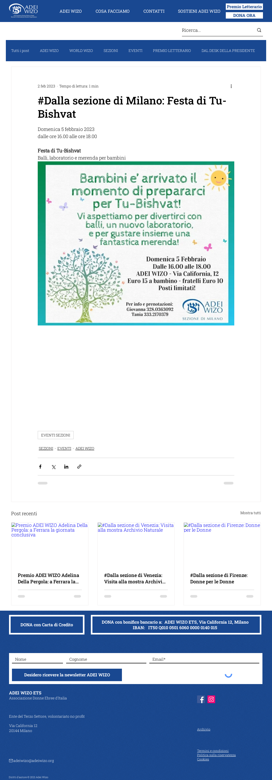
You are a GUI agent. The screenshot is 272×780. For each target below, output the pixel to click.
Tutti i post (20, 50)
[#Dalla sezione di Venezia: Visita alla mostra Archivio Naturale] (136, 544)
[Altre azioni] (231, 86)
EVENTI (135, 50)
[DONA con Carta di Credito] (46, 624)
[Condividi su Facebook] (40, 466)
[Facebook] (201, 699)
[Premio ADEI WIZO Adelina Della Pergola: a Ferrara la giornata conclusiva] (49, 544)
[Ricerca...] (214, 30)
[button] (71, 11)
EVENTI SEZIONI (55, 435)
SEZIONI (111, 50)
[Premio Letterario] (244, 6)
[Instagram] (211, 699)
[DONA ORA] (244, 15)
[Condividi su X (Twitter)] (53, 466)
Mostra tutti (250, 512)
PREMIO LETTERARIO (172, 50)
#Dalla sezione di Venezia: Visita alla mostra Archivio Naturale (134, 578)
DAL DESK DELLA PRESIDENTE (228, 50)
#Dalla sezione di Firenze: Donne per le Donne (219, 578)
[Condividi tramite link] (79, 466)
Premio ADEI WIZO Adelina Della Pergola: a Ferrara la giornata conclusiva (48, 578)
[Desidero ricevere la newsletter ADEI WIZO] (67, 675)
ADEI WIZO (49, 50)
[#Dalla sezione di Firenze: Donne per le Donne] (222, 544)
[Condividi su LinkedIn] (66, 466)
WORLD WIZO (81, 50)
